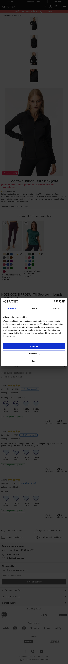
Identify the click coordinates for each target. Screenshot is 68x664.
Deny (34, 361)
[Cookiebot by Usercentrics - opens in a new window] (54, 301)
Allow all (34, 346)
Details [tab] (34, 308)
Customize (34, 354)
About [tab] (56, 308)
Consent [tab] (12, 308)
